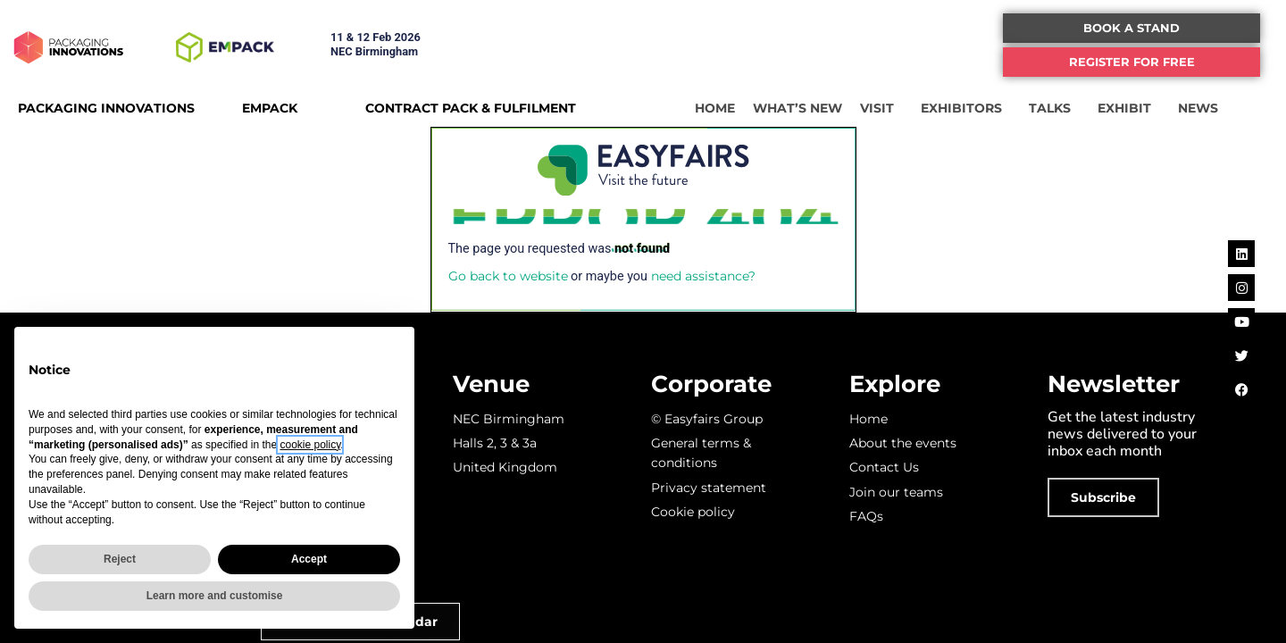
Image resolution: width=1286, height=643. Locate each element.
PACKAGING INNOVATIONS (106, 108)
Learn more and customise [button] (214, 595)
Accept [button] (309, 559)
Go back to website (508, 276)
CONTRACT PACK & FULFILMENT (470, 108)
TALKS (1054, 108)
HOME (715, 108)
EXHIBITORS (966, 108)
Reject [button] (120, 559)
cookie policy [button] (310, 444)
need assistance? (703, 276)
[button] (1131, 28)
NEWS (1202, 108)
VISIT (881, 108)
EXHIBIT (1129, 108)
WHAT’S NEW (797, 108)
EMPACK (269, 108)
